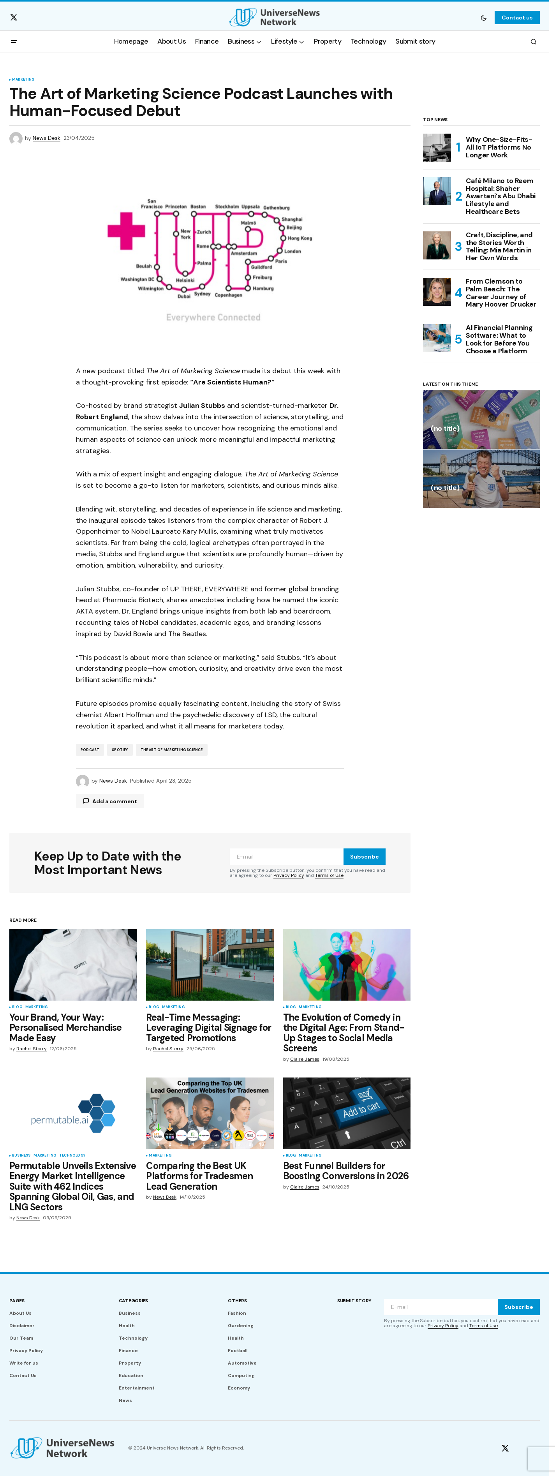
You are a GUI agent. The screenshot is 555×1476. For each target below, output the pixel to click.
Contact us (517, 17)
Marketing (23, 80)
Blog (17, 1007)
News (125, 1400)
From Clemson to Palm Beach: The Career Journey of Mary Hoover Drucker (501, 293)
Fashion (237, 1313)
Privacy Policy (288, 875)
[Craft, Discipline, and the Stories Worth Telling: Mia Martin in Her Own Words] (437, 245)
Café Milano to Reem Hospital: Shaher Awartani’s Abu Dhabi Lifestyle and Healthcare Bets (501, 196)
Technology (72, 1156)
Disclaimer (22, 1326)
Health (127, 1326)
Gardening (241, 1326)
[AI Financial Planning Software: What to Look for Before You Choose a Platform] (437, 338)
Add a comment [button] (114, 801)
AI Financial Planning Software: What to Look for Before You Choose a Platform (499, 339)
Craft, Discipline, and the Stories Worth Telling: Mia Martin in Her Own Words (499, 246)
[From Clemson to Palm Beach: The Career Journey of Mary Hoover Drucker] (437, 292)
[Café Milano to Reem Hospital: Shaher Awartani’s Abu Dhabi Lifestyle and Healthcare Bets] (437, 191)
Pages (17, 1301)
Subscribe (364, 856)
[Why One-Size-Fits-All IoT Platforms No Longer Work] (437, 148)
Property (130, 1363)
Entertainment (137, 1388)
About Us (20, 1313)
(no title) (445, 429)
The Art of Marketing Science (172, 750)
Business (21, 1156)
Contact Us (23, 1375)
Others (237, 1301)
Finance (128, 1350)
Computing (241, 1375)
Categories (133, 1301)
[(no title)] (481, 419)
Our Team (21, 1338)
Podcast (90, 750)
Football (237, 1350)
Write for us (23, 1363)
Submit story (354, 1301)
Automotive (242, 1363)
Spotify (120, 750)
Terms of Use (329, 875)
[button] (483, 17)
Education (131, 1375)
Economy (239, 1388)
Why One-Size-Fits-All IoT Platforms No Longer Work (499, 147)
